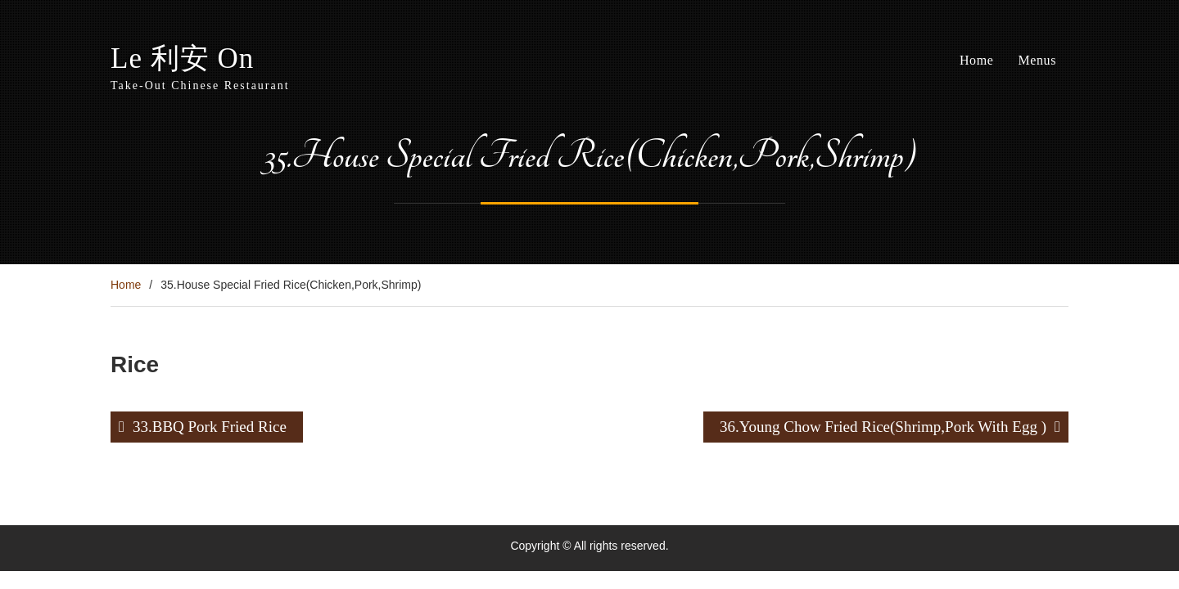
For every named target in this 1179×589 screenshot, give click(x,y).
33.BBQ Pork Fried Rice (210, 426)
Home (977, 60)
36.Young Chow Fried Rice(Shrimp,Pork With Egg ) (883, 426)
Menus (1037, 60)
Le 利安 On (182, 58)
